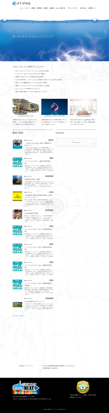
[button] (8, 30)
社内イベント (49, 176)
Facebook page (76, 142)
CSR (51, 158)
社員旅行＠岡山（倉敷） (33, 179)
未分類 (50, 140)
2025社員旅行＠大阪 (31, 213)
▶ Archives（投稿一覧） (19, 315)
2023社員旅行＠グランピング (34, 301)
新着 (51, 192)
